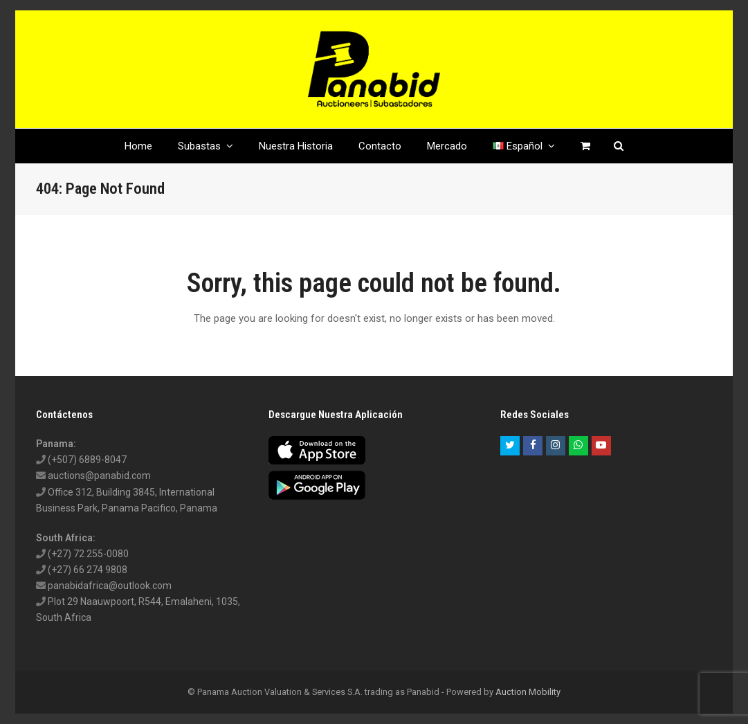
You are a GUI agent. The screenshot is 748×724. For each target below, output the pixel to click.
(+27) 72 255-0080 (88, 553)
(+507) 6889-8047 (87, 459)
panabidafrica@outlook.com (110, 585)
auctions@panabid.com (99, 475)
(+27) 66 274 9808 (87, 569)
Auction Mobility (527, 692)
